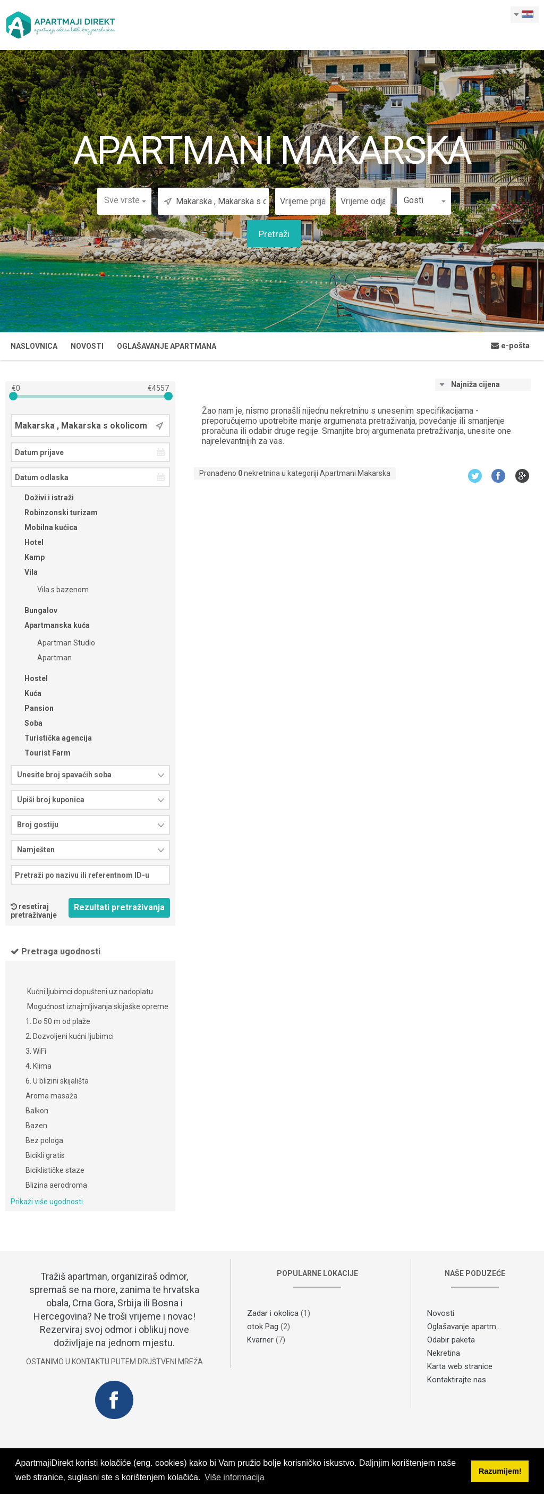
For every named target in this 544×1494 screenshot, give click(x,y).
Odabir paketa (451, 1340)
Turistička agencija (51, 738)
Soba (26, 723)
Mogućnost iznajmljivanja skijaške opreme (97, 1007)
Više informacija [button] (235, 1477)
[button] (124, 200)
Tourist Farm (41, 753)
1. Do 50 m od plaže (58, 1022)
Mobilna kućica (44, 527)
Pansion (32, 708)
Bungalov (34, 610)
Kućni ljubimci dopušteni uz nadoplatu (89, 992)
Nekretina (443, 1353)
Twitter (474, 475)
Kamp (28, 557)
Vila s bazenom (56, 589)
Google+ (522, 475)
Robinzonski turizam (54, 512)
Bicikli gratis (45, 1156)
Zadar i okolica (273, 1313)
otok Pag (262, 1326)
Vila (24, 572)
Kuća (26, 693)
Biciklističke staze (55, 1170)
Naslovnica (34, 346)
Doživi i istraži (42, 497)
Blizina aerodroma (56, 1185)
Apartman (47, 657)
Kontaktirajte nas (456, 1379)
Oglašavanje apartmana (166, 346)
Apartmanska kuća (50, 625)
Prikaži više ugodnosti (47, 1201)
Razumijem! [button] (500, 1471)
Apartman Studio (59, 643)
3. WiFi (36, 1051)
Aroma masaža (52, 1096)
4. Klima (39, 1066)
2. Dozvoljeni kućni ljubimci (70, 1037)
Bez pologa (44, 1141)
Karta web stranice (459, 1366)
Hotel (27, 542)
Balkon (37, 1111)
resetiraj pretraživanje (34, 910)
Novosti (87, 346)
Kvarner (260, 1340)
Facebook (498, 475)
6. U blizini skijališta (57, 1081)
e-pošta (510, 345)
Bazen (36, 1126)
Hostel (29, 678)
